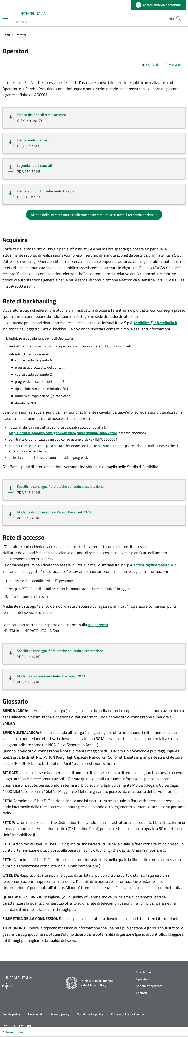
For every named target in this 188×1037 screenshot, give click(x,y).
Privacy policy (59, 1014)
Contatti (141, 993)
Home (6, 34)
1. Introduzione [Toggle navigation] (13, 1032)
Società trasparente (149, 986)
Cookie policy (11, 1014)
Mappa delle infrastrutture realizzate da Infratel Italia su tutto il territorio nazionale (94, 214)
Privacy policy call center (127, 1014)
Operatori (142, 979)
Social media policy (90, 1014)
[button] (179, 19)
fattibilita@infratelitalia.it (155, 565)
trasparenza (98, 625)
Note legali (35, 1014)
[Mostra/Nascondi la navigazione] (5, 17)
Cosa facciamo (145, 972)
